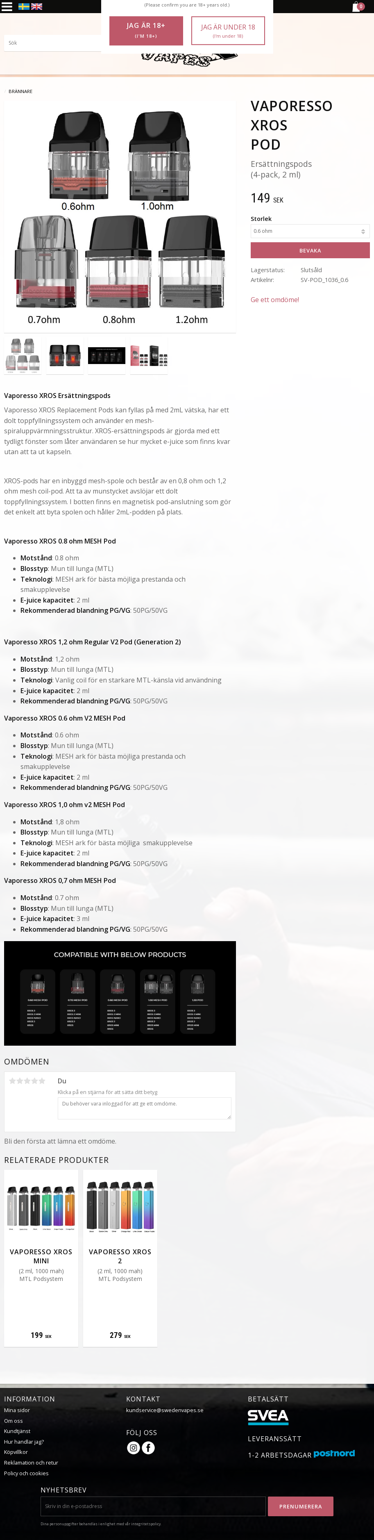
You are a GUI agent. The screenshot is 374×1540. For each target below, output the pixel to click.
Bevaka (310, 250)
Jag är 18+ (146, 30)
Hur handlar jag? (24, 1441)
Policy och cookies (26, 1473)
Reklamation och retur (31, 1462)
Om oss (13, 1420)
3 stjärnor (27, 1081)
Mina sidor (17, 1410)
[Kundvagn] (355, 10)
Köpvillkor (16, 1452)
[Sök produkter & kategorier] (65, 43)
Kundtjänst (17, 1431)
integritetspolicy (146, 1523)
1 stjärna (12, 1081)
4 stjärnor (34, 1081)
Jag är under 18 (228, 31)
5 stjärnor (41, 1081)
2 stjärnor (19, 1081)
